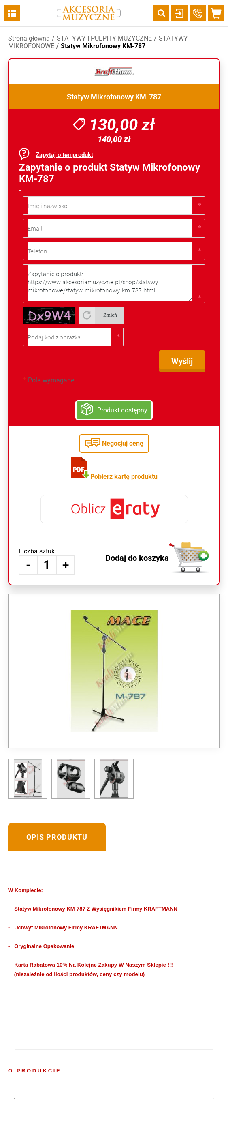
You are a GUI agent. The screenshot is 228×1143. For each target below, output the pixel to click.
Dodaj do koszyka (137, 558)
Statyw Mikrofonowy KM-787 (103, 46)
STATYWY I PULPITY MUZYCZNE (104, 38)
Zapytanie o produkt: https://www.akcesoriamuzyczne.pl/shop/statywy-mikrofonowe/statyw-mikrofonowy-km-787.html (110, 283)
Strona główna (29, 38)
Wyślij (182, 361)
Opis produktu (56, 837)
